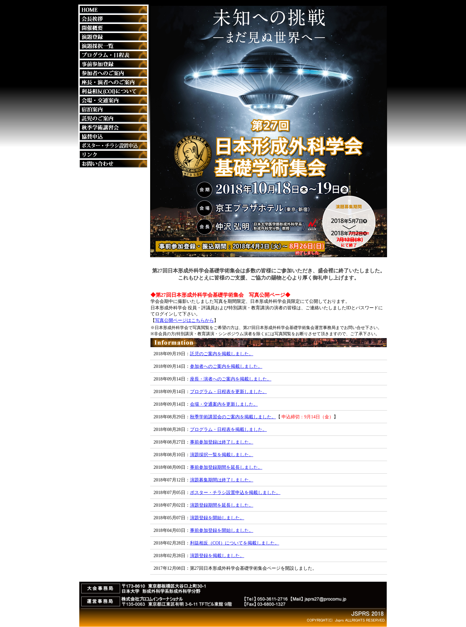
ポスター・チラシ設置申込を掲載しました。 (235, 492)
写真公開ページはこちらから (184, 320)
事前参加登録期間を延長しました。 (226, 467)
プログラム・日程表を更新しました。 (228, 391)
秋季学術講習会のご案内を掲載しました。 (233, 416)
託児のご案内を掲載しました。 (221, 353)
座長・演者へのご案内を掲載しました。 (231, 379)
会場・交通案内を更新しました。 (224, 404)
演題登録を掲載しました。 (217, 555)
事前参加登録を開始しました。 (221, 530)
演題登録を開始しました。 (217, 517)
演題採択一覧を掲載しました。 (221, 454)
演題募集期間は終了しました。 (221, 480)
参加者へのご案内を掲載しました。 (226, 366)
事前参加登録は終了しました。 (221, 442)
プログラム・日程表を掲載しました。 (228, 429)
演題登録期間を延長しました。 (221, 505)
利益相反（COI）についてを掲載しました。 (234, 543)
